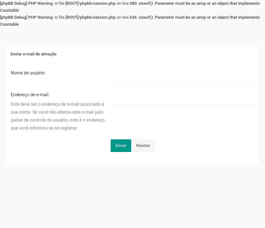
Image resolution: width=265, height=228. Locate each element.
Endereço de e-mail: (30, 94)
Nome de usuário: (28, 72)
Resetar (143, 145)
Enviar (121, 145)
